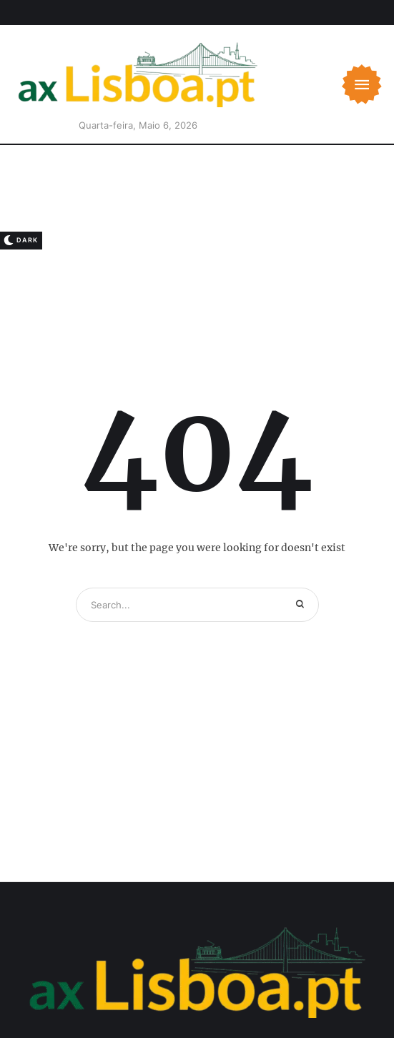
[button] (362, 84)
